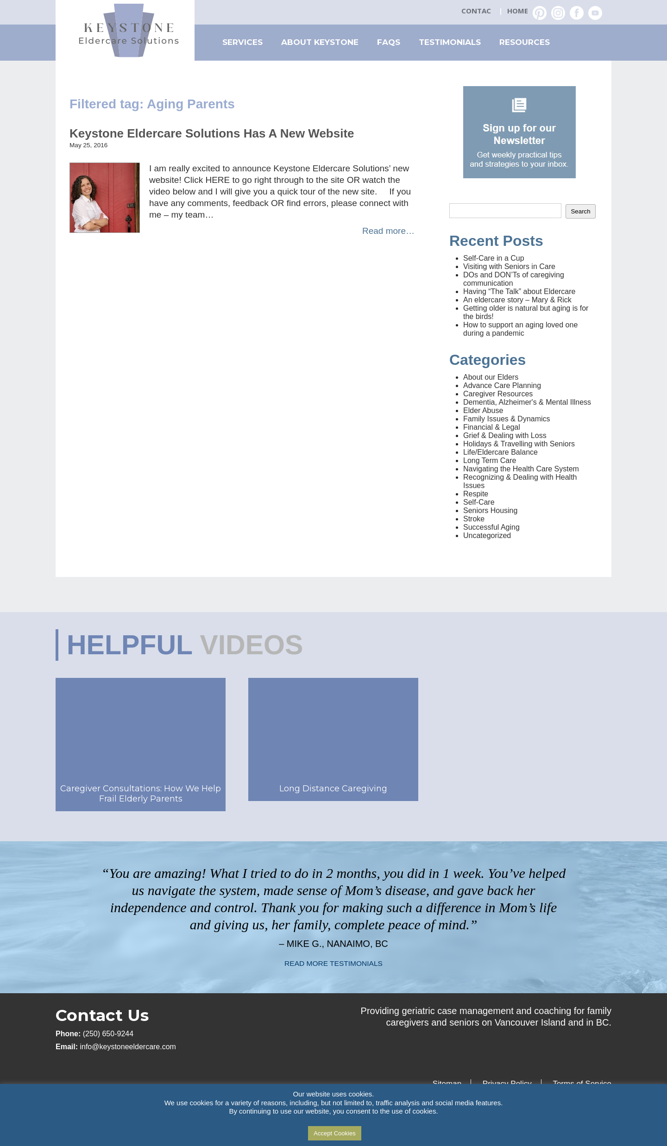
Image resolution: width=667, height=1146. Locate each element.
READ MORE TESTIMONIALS (333, 963)
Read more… (388, 231)
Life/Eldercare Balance (500, 452)
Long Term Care (489, 460)
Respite (475, 494)
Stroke (474, 519)
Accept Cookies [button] (334, 1133)
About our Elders (490, 377)
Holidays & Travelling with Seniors (519, 444)
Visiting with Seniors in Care (509, 266)
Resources (524, 42)
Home (517, 10)
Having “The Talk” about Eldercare (519, 291)
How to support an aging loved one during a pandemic (520, 329)
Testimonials (450, 42)
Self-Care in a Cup (493, 258)
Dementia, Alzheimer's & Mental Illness (527, 402)
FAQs (388, 42)
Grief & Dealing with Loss (505, 435)
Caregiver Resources (498, 394)
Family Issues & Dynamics (506, 419)
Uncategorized (487, 535)
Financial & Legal (491, 427)
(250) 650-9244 (108, 1034)
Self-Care (479, 502)
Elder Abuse (483, 410)
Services (242, 42)
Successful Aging (491, 527)
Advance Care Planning (502, 385)
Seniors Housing (490, 510)
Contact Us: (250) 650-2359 (477, 11)
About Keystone (320, 42)
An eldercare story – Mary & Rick (517, 300)
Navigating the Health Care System (521, 469)
